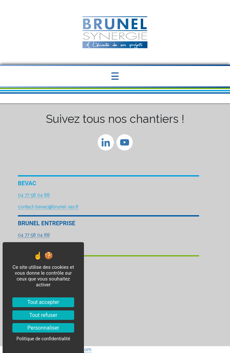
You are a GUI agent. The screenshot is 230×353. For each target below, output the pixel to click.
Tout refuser (43, 315)
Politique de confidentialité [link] (43, 338)
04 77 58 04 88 (34, 195)
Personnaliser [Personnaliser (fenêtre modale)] (43, 328)
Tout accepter (43, 302)
